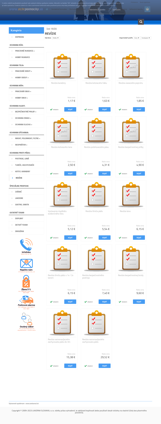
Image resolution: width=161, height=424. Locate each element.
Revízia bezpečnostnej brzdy (130, 275)
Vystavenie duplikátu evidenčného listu (57, 212)
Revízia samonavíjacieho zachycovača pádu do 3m (59, 340)
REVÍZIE (54, 28)
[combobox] (136, 37)
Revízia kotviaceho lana (61, 147)
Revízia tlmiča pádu (94, 211)
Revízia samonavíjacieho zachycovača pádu (93, 340)
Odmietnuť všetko (97, 9)
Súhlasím (117, 9)
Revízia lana (125, 211)
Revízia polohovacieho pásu (96, 147)
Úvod (48, 28)
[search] (141, 22)
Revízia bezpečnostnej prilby (130, 147)
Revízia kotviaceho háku (96, 83)
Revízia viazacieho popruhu (131, 83)
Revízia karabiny (58, 83)
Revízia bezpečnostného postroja (93, 276)
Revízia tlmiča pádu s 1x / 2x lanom (60, 276)
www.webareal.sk (32, 403)
